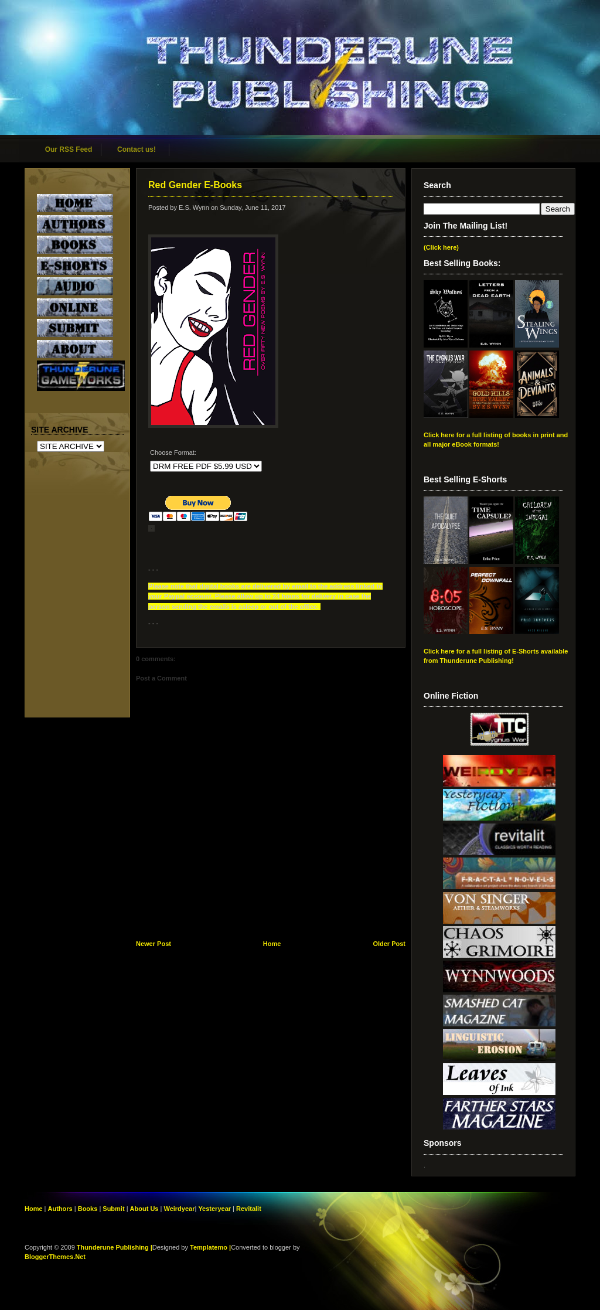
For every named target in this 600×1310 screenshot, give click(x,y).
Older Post (389, 943)
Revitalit (248, 1208)
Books (88, 1208)
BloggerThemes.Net (55, 1256)
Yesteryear (214, 1208)
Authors (60, 1208)
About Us (144, 1208)
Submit (114, 1208)
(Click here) (441, 247)
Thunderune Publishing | (114, 1247)
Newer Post (153, 943)
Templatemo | (210, 1247)
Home (272, 943)
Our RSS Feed (69, 149)
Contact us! (136, 149)
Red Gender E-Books (195, 185)
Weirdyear (179, 1208)
